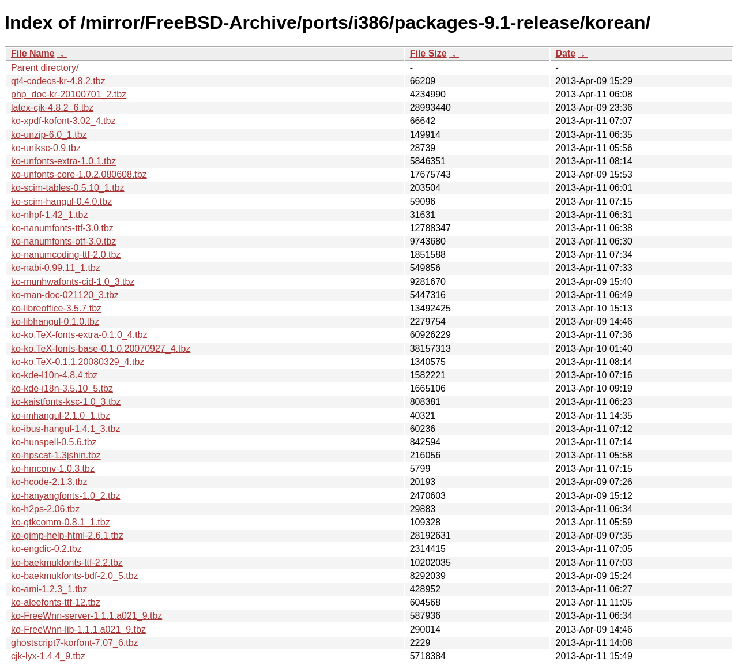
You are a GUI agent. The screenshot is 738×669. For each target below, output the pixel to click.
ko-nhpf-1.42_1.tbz (49, 215)
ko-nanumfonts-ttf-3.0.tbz (62, 228)
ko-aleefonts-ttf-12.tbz (55, 602)
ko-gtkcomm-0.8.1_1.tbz (60, 522)
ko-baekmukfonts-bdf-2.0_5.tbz (74, 576)
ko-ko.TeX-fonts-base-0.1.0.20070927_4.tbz (100, 349)
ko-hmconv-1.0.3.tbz (53, 468)
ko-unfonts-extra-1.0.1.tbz (63, 161)
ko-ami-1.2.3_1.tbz (49, 589)
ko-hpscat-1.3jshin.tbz (56, 455)
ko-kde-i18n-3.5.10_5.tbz (62, 388)
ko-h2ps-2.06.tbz (45, 509)
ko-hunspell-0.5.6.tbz (54, 442)
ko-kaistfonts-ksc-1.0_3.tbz (66, 402)
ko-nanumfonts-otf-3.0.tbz (63, 241)
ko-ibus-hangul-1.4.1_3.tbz (65, 429)
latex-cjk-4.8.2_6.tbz (52, 107)
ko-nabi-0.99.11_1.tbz (55, 268)
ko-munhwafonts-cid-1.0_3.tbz (72, 282)
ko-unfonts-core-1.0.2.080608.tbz (79, 174)
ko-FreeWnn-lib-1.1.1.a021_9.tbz (78, 629)
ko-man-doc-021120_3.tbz (65, 295)
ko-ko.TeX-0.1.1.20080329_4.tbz (77, 362)
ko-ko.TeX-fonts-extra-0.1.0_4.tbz (79, 335)
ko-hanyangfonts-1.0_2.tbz (65, 496)
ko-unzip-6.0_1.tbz (49, 135)
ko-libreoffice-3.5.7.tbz (56, 308)
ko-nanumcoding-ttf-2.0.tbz (66, 255)
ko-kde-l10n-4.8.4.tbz (54, 375)
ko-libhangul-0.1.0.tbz (55, 321)
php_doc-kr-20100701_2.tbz (68, 94)
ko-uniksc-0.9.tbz (46, 148)
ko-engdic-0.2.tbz (46, 549)
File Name (33, 53)
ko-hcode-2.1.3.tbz (49, 482)
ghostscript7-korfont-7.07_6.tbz (74, 643)
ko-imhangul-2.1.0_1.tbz (60, 415)
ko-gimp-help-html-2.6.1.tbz (67, 535)
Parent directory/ (44, 68)
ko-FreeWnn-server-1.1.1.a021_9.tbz (86, 616)
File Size (428, 53)
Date (565, 53)
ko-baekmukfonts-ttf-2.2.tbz (67, 562)
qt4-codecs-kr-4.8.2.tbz (58, 81)
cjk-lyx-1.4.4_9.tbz (48, 656)
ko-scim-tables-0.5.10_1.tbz (68, 188)
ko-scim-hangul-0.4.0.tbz (61, 201)
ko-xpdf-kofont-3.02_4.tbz (63, 121)
